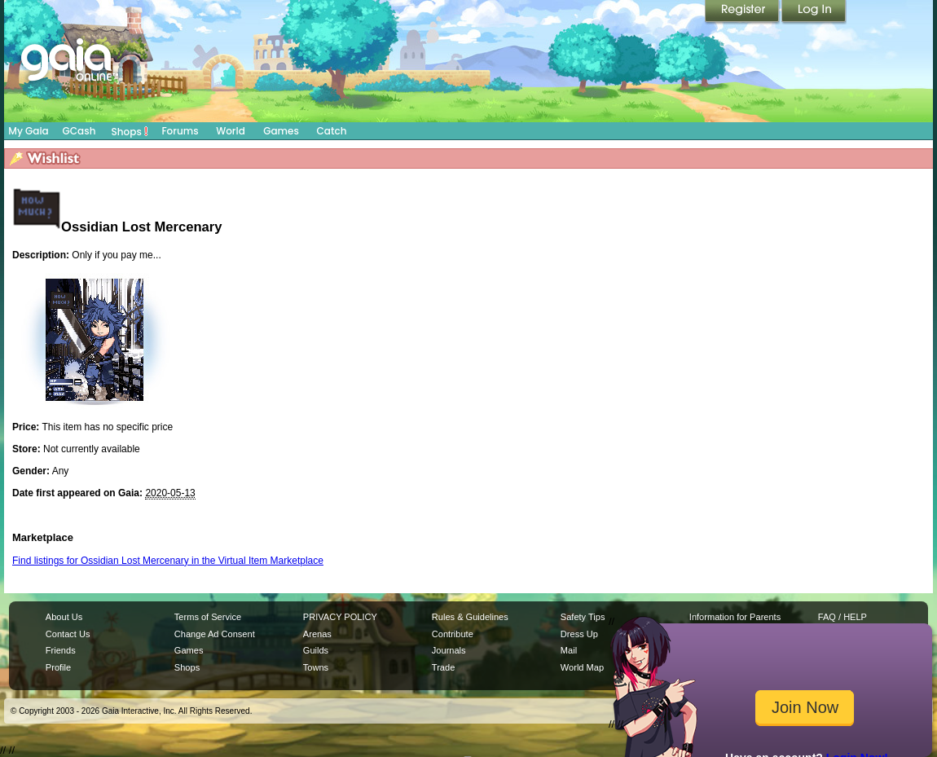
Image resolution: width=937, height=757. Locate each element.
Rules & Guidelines (470, 617)
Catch (332, 131)
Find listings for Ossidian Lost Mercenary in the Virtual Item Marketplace (167, 560)
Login (814, 12)
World (230, 131)
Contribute (452, 634)
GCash (79, 131)
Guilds (315, 650)
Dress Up (579, 634)
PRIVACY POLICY (340, 617)
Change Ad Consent (214, 634)
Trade (443, 667)
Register (743, 12)
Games (281, 131)
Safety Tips (583, 617)
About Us (64, 617)
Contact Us (68, 634)
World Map (582, 667)
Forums (179, 131)
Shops (130, 131)
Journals (449, 650)
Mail (569, 650)
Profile (58, 667)
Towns (315, 667)
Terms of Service (207, 617)
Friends (61, 650)
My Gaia (28, 131)
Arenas (317, 634)
